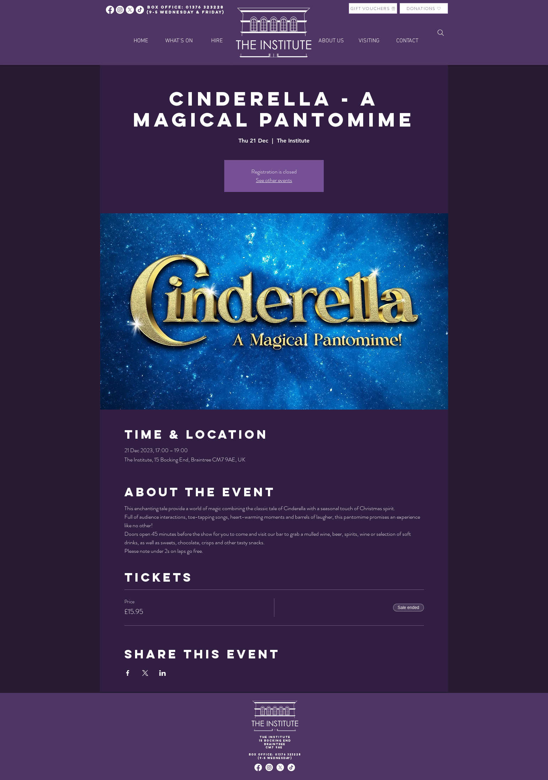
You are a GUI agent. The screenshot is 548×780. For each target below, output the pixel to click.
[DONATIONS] (423, 8)
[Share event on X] (145, 673)
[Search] (440, 32)
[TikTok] (291, 767)
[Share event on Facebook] (127, 673)
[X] (130, 10)
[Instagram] (120, 10)
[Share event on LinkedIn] (162, 673)
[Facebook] (110, 10)
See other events (274, 180)
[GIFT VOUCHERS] (373, 8)
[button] (217, 41)
